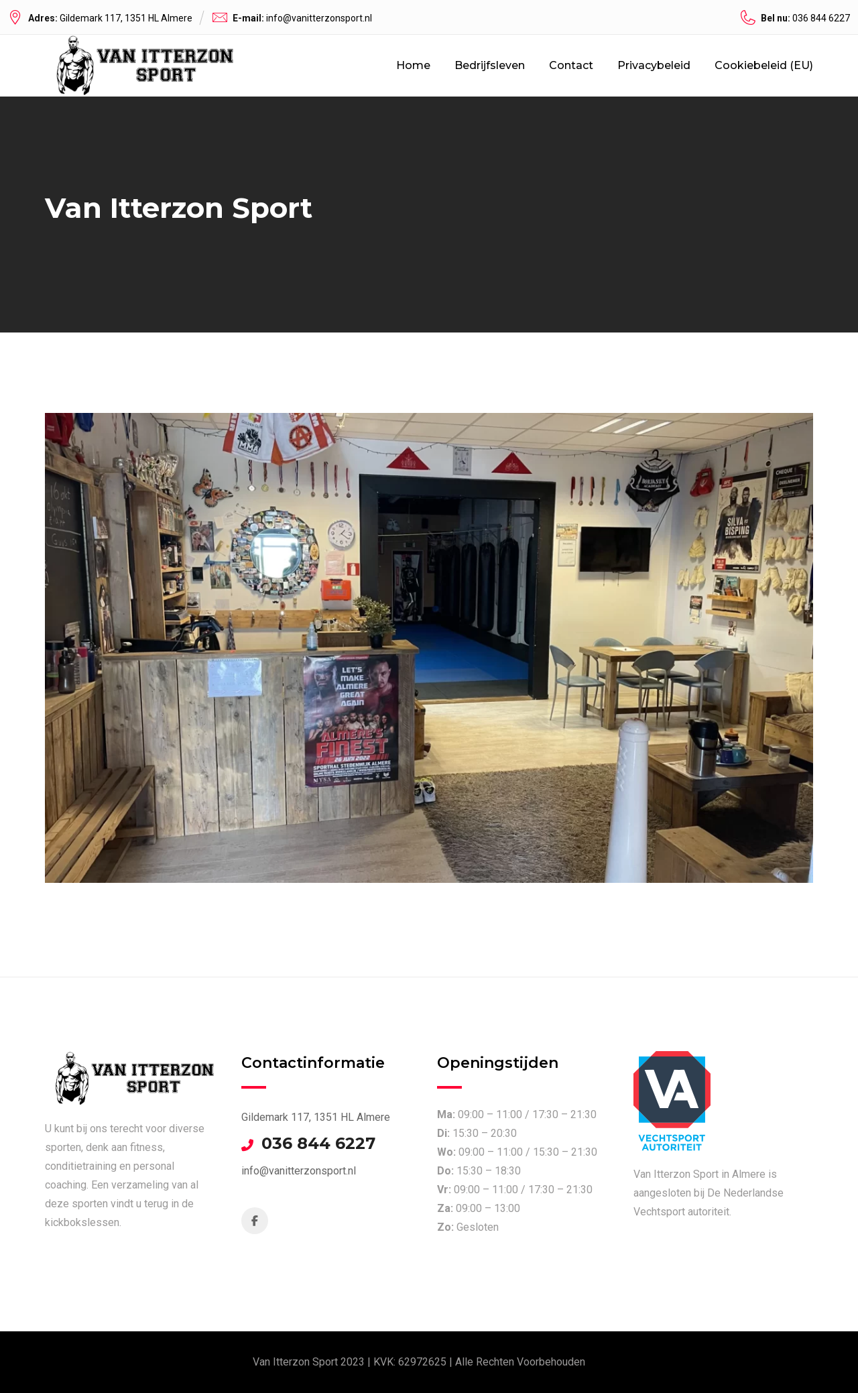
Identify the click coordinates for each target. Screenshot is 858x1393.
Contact (571, 65)
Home (413, 65)
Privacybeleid (653, 65)
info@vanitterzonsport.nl (319, 18)
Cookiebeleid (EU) (764, 65)
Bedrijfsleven (489, 65)
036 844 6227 (318, 1143)
